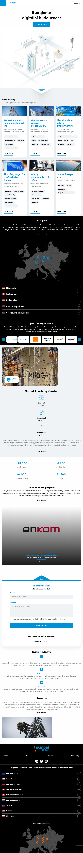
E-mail (41, 595)
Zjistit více (41, 24)
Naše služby (75, 756)
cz (75, 3)
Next (79, 339)
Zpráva (41, 610)
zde (63, 619)
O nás (6, 756)
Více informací (40, 235)
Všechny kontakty (41, 641)
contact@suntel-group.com (41, 636)
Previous (3, 339)
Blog (27, 756)
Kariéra (50, 756)
